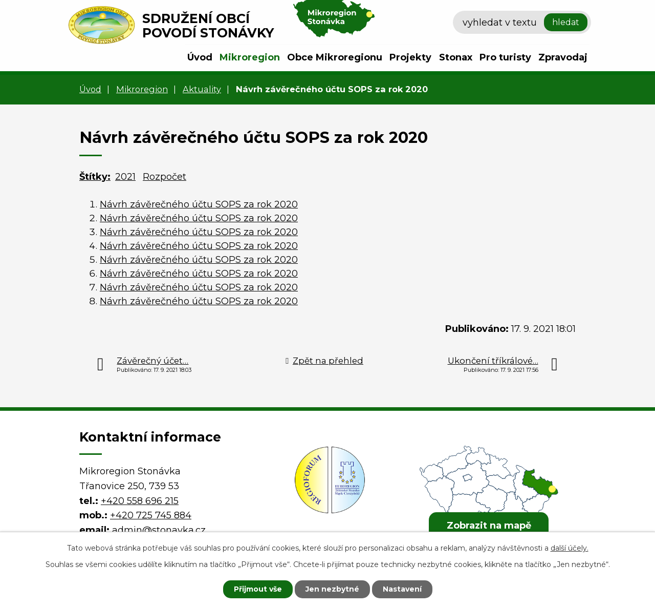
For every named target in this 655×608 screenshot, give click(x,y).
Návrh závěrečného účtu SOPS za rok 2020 (199, 204)
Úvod (199, 57)
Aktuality (202, 89)
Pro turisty (505, 57)
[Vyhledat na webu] (522, 22)
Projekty (410, 57)
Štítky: (95, 176)
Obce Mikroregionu (334, 57)
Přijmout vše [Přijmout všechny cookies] (258, 589)
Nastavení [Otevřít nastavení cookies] (402, 589)
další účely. (569, 548)
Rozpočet (164, 176)
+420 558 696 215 (140, 501)
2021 (125, 176)
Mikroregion (250, 57)
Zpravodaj (562, 57)
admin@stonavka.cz (159, 530)
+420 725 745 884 (150, 515)
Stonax (455, 57)
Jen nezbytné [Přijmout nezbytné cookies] (332, 589)
